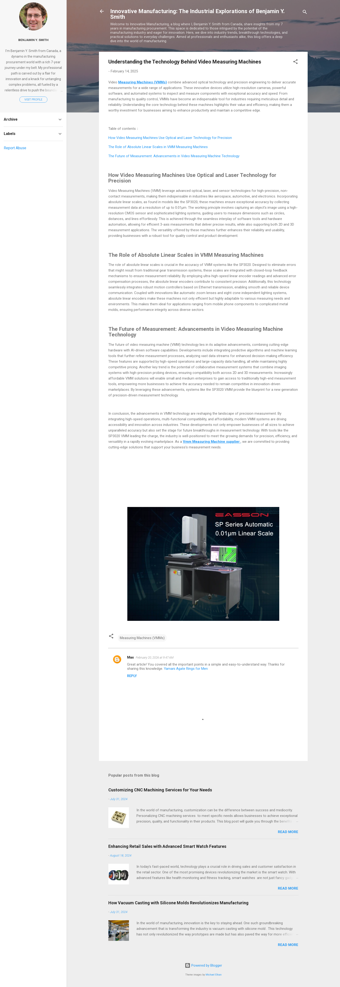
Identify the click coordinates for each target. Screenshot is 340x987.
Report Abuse (15, 148)
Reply (132, 676)
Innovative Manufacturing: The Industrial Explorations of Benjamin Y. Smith (197, 14)
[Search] (305, 13)
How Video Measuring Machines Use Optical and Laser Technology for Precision (170, 138)
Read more (288, 832)
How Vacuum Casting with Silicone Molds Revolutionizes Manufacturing (178, 902)
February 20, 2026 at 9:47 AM (155, 657)
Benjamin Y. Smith (33, 40)
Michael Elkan (214, 974)
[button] (295, 62)
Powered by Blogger (203, 965)
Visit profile (33, 99)
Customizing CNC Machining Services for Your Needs (160, 789)
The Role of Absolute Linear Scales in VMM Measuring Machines (158, 147)
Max (130, 657)
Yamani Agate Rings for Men (186, 669)
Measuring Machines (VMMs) (142, 638)
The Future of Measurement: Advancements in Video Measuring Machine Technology (173, 156)
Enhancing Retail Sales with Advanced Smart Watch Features (167, 846)
